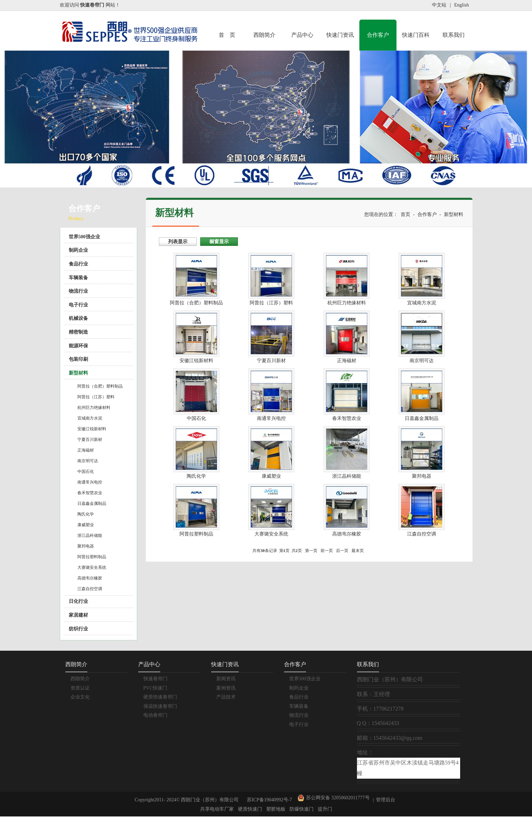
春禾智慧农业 (89, 492)
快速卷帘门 (155, 678)
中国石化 (85, 471)
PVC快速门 (155, 688)
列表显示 (177, 241)
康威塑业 (85, 524)
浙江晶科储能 (89, 535)
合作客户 (378, 35)
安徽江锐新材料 (91, 428)
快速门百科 (416, 35)
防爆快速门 (302, 809)
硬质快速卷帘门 (160, 697)
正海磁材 (85, 450)
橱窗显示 (219, 241)
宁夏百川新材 (89, 439)
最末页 (357, 550)
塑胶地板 (275, 809)
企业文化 (80, 697)
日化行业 (78, 601)
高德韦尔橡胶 (89, 578)
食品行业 (78, 264)
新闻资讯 (226, 678)
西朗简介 (264, 35)
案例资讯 (226, 688)
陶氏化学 (85, 514)
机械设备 (78, 318)
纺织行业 (78, 628)
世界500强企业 (84, 236)
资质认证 (80, 688)
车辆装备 (78, 277)
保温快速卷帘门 (160, 706)
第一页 (311, 550)
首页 (405, 214)
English (461, 5)
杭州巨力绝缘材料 (93, 407)
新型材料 (78, 373)
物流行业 (78, 291)
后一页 (342, 550)
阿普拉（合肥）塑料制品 (100, 386)
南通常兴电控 (89, 482)
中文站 (439, 5)
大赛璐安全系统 (91, 567)
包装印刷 (78, 359)
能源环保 (78, 345)
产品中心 (302, 35)
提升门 (325, 809)
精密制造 (78, 332)
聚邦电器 (85, 546)
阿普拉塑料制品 (91, 556)
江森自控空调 (89, 588)
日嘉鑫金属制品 (91, 503)
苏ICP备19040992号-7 (269, 799)
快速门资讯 (340, 35)
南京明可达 (87, 460)
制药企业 (78, 250)
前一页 (327, 550)
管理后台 (385, 799)
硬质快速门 (250, 809)
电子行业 (78, 304)
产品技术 (226, 697)
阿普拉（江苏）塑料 (96, 396)
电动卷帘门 (155, 715)
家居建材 (78, 615)
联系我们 (454, 35)
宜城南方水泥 (89, 418)
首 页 (227, 35)
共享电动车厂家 (217, 809)
